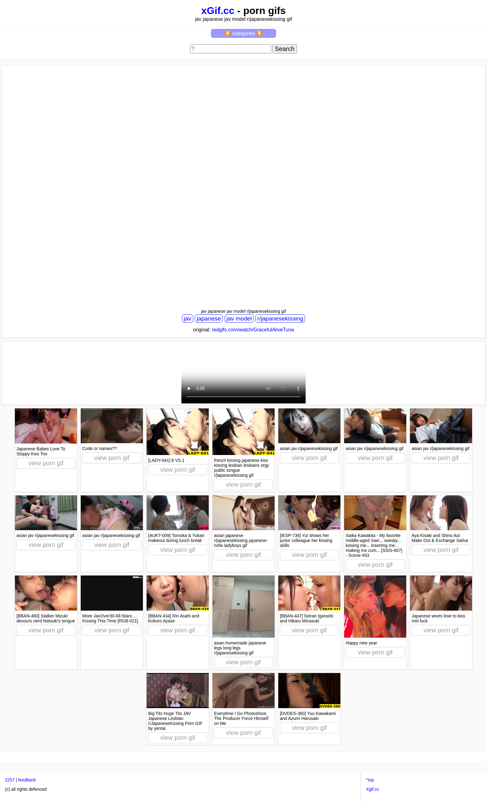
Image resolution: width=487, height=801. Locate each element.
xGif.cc (217, 10)
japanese (209, 318)
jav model (239, 318)
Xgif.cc (372, 789)
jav (188, 318)
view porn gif (46, 463)
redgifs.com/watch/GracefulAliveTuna (253, 329)
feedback (27, 779)
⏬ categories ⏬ (244, 33)
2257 (10, 779)
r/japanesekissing (280, 318)
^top (370, 779)
